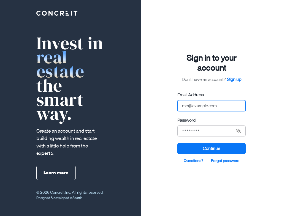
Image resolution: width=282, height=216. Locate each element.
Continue (211, 148)
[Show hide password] (238, 130)
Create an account (55, 130)
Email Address (190, 94)
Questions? (193, 161)
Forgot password (225, 161)
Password (186, 120)
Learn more (56, 172)
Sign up (234, 79)
